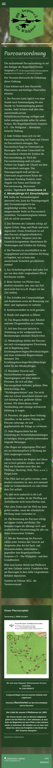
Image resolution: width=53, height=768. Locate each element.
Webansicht (44, 762)
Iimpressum (8, 737)
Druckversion (11, 758)
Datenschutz (19, 737)
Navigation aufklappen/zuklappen (26, 4)
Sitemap (22, 758)
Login (47, 758)
